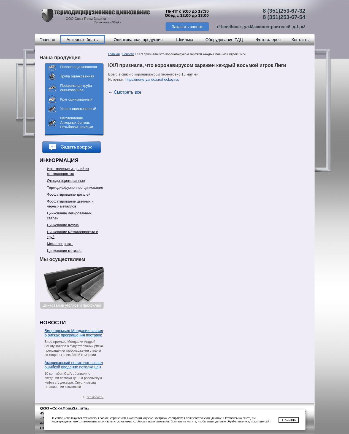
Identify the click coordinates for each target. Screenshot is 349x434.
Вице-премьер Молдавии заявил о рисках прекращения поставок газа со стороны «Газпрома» (74, 333)
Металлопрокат (60, 244)
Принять (289, 420)
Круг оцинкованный (76, 99)
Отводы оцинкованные (66, 181)
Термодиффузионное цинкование (75, 187)
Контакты (300, 39)
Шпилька (184, 39)
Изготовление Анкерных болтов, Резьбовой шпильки (76, 122)
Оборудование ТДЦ (224, 39)
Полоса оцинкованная (78, 67)
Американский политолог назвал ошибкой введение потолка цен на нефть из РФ (74, 365)
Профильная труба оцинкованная (76, 87)
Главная (47, 39)
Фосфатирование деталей (69, 194)
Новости (128, 54)
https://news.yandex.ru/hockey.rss (152, 79)
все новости (92, 397)
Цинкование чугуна (63, 225)
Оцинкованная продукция (138, 39)
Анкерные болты (82, 39)
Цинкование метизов (64, 251)
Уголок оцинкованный (78, 109)
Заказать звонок (187, 26)
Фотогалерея (268, 39)
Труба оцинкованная (77, 76)
